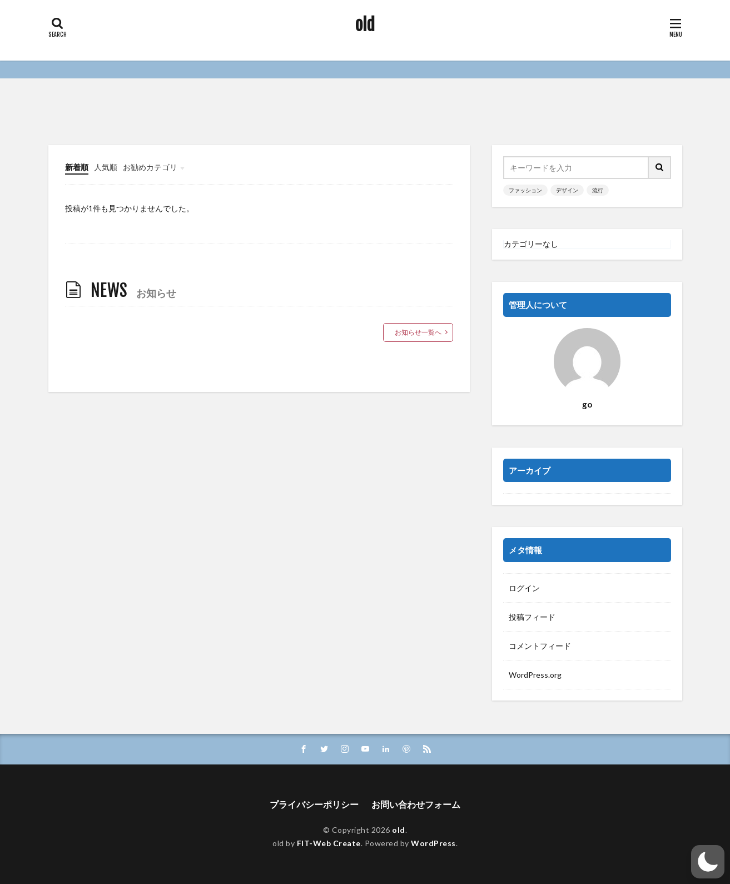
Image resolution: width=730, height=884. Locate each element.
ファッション (525, 190)
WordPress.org (535, 674)
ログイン (524, 588)
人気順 (105, 167)
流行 (597, 190)
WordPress (433, 843)
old (365, 25)
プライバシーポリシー (314, 804)
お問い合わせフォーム (415, 804)
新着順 (76, 167)
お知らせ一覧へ (418, 332)
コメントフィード (540, 645)
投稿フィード (532, 617)
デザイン (567, 190)
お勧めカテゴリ (150, 167)
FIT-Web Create (329, 843)
